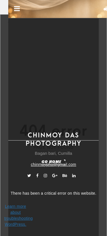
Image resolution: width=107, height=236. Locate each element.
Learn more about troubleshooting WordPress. (15, 215)
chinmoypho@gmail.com (53, 164)
